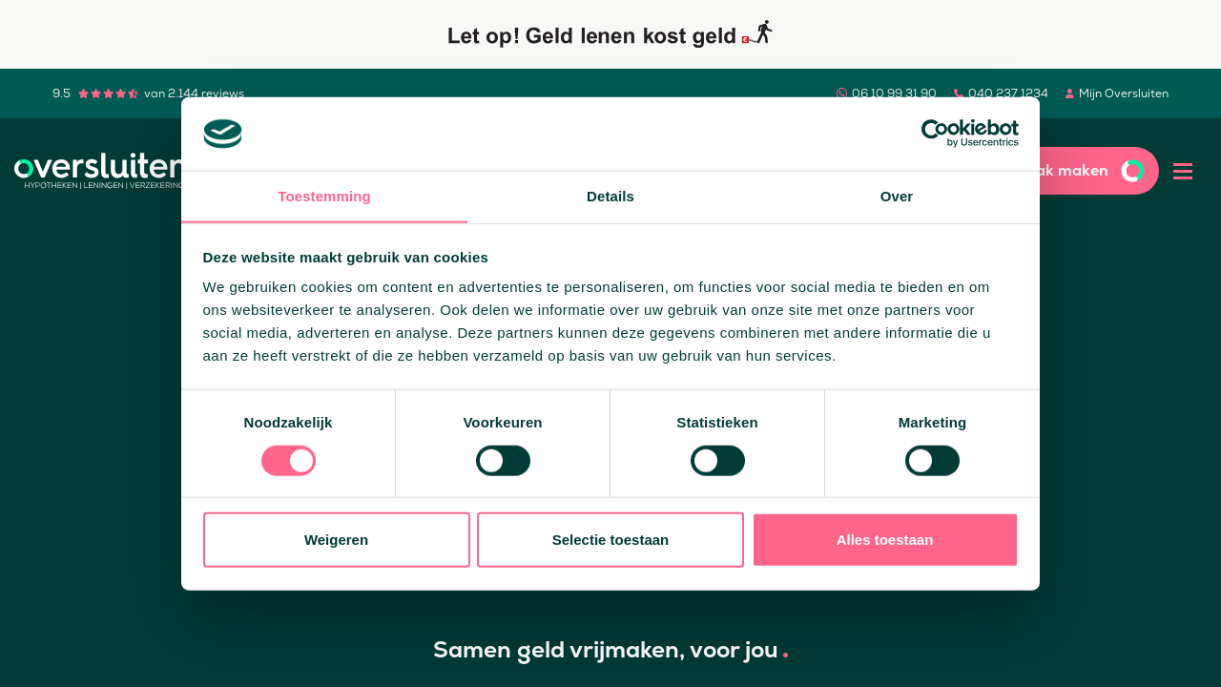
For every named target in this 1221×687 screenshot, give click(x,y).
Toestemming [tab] (324, 195)
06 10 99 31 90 (894, 93)
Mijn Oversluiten (1124, 93)
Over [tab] (897, 195)
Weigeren (336, 539)
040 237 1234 (1008, 93)
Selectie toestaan (611, 539)
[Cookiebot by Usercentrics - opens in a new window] (935, 133)
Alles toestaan (885, 539)
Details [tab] (610, 195)
